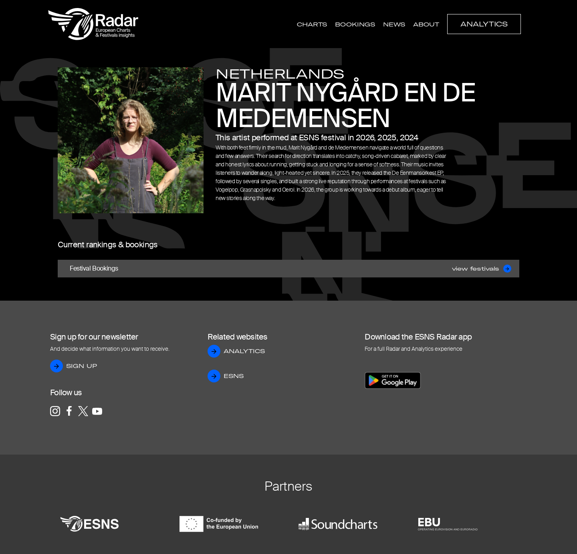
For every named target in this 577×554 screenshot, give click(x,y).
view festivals (481, 269)
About (426, 24)
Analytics (484, 24)
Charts (312, 24)
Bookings (355, 24)
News (394, 24)
